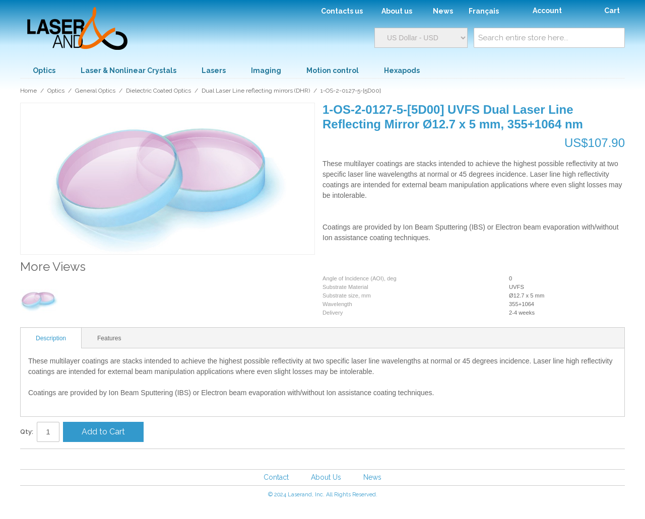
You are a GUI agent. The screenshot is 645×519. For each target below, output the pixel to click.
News (372, 477)
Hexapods (402, 70)
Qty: (26, 431)
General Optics (95, 90)
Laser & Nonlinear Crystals (128, 70)
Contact (276, 477)
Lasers (214, 70)
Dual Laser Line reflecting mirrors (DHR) (256, 90)
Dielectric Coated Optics (158, 90)
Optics (44, 70)
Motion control (332, 70)
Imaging (266, 70)
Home (28, 90)
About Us (326, 477)
